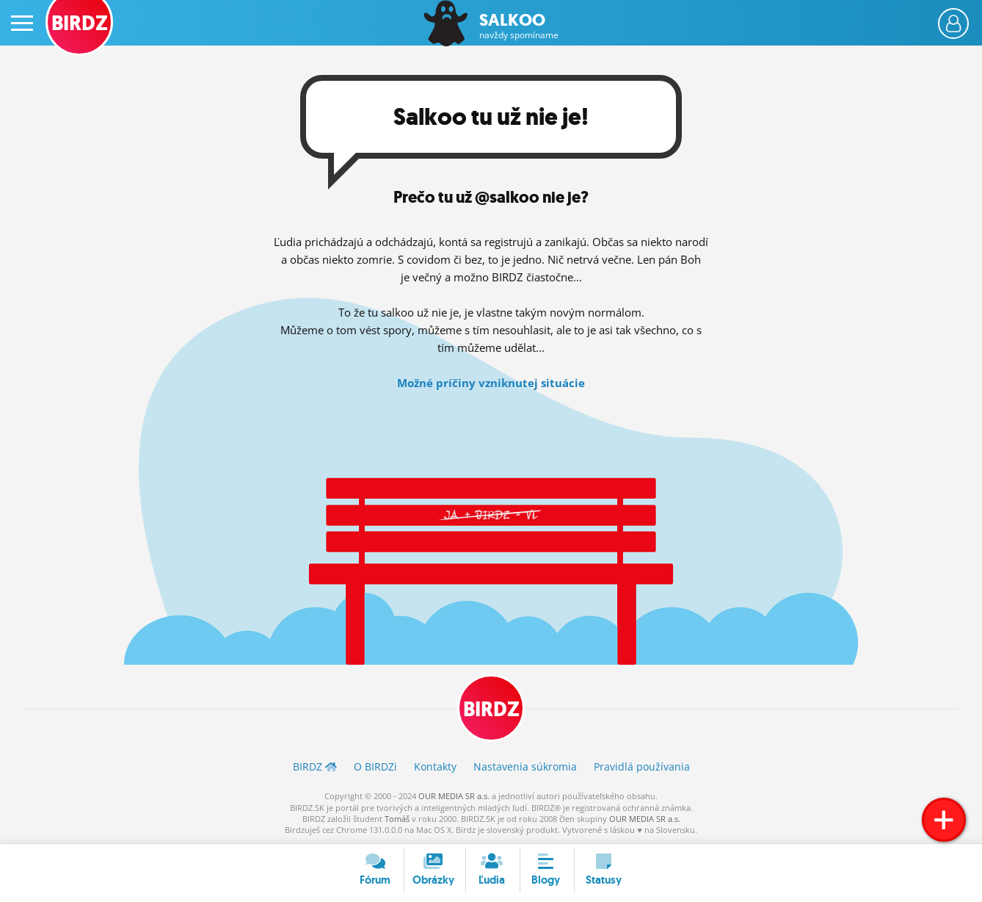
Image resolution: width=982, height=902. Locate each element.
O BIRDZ (375, 766)
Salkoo (519, 26)
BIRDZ (491, 709)
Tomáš (397, 818)
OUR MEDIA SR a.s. (454, 795)
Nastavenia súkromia (525, 766)
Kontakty (435, 766)
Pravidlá (642, 766)
